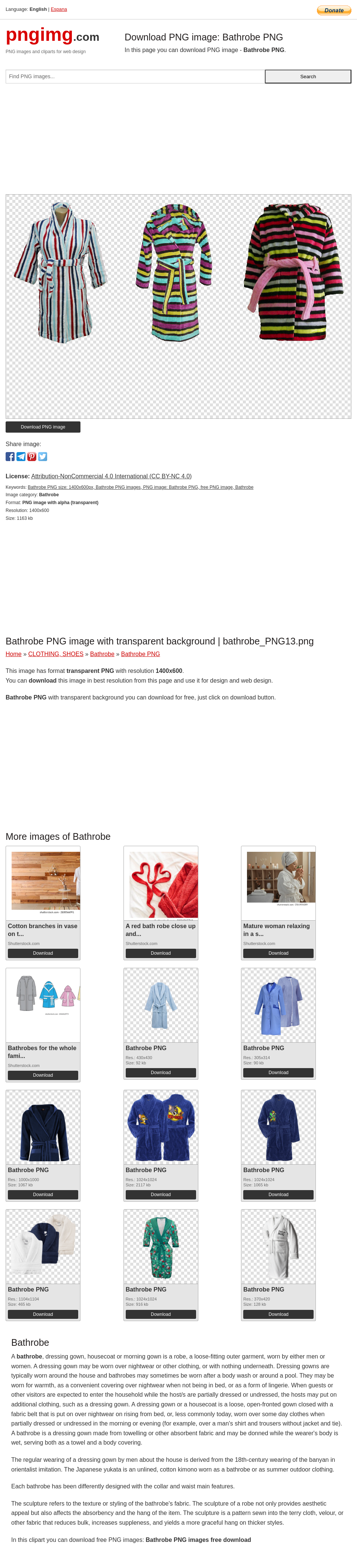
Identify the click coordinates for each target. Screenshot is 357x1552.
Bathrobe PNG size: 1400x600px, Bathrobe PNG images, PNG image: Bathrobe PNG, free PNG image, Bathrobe (140, 487)
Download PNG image (43, 427)
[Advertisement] (178, 141)
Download (43, 953)
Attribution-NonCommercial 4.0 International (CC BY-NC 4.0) (111, 476)
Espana (59, 9)
